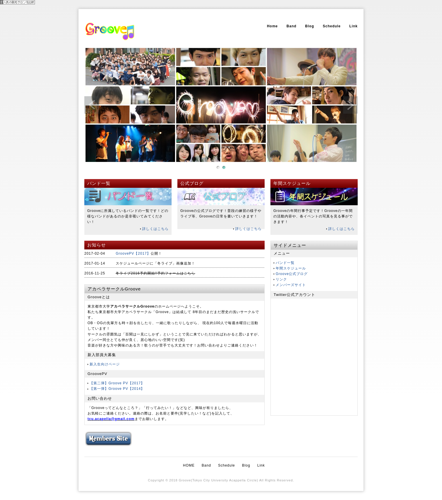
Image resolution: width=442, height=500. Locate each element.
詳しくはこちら (155, 229)
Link (353, 26)
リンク (281, 279)
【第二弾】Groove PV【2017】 (117, 383)
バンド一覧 (285, 263)
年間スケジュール (291, 268)
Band (291, 26)
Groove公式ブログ (292, 274)
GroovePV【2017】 (133, 253)
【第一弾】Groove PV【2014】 (117, 389)
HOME (189, 465)
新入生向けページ (105, 364)
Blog (309, 26)
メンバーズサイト (291, 285)
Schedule (332, 26)
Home (272, 26)
